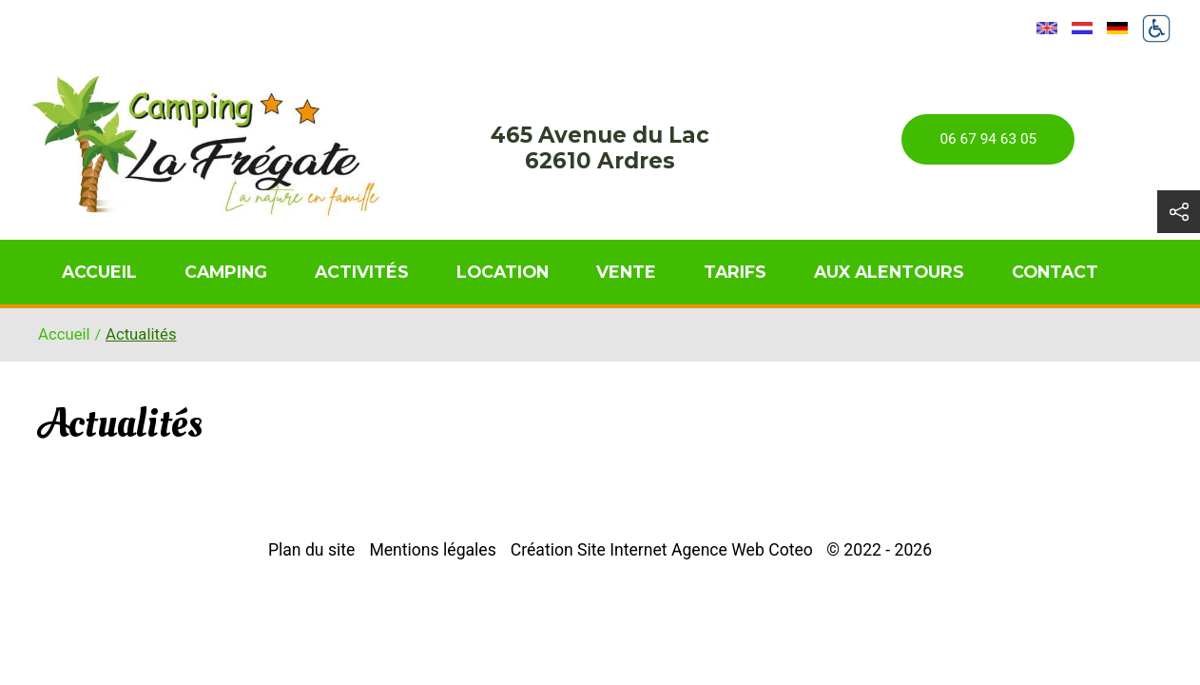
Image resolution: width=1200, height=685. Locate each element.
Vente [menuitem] (626, 272)
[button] (1178, 211)
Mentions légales (432, 549)
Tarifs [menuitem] (735, 272)
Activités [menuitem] (362, 272)
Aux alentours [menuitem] (889, 272)
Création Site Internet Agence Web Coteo (662, 549)
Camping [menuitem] (225, 272)
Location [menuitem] (502, 272)
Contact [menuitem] (1055, 272)
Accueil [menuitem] (99, 272)
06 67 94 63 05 (987, 138)
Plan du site (311, 549)
